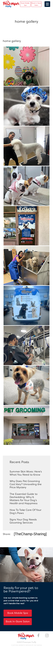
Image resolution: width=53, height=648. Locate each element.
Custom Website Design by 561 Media (26, 645)
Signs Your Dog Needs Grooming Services (23, 521)
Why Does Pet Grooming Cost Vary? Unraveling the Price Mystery (26, 484)
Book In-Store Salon (36, 4)
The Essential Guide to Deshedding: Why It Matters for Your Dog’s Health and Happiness (24, 498)
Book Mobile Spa (25, 4)
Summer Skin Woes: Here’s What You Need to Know (26, 473)
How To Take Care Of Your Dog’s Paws (25, 511)
